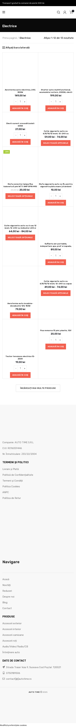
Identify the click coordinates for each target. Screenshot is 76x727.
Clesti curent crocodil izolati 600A (20, 124)
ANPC (5, 492)
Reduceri (7, 590)
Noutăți (6, 585)
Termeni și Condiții (12, 480)
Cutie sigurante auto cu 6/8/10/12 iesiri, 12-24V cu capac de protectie (56, 283)
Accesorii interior (11, 629)
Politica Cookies (11, 486)
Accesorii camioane (13, 635)
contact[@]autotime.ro (17, 678)
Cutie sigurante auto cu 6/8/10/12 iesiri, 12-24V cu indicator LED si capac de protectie (56, 134)
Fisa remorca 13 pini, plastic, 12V (55, 330)
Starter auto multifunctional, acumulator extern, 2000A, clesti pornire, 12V (55, 92)
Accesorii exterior (12, 623)
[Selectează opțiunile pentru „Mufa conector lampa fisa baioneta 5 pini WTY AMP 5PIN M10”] (20, 196)
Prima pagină (9, 38)
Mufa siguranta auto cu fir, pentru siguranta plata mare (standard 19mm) (56, 186)
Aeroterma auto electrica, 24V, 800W (20, 91)
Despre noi (8, 596)
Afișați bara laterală (18, 47)
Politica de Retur (11, 498)
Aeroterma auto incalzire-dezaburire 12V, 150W (20, 304)
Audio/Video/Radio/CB (15, 646)
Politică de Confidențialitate (17, 474)
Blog (4, 602)
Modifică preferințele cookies (13, 725)
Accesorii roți (9, 640)
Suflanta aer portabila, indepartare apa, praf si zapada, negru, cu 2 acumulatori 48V (55, 246)
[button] (20, 108)
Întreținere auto (11, 652)
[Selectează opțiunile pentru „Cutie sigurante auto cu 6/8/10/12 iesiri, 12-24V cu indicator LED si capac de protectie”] (56, 143)
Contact (7, 608)
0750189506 (11, 673)
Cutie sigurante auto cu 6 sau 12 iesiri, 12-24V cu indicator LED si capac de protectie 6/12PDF (20, 228)
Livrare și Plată (10, 469)
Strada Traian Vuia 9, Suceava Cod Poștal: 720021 (31, 667)
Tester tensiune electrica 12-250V (20, 357)
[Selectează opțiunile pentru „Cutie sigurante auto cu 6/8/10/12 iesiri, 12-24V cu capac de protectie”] (56, 293)
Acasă (5, 579)
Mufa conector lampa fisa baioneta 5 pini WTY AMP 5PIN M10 (20, 185)
